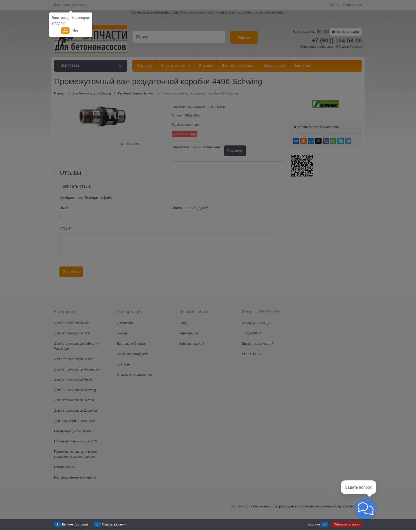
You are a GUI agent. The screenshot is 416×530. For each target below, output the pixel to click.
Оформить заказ (347, 524)
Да (65, 30)
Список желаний (114, 524)
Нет (75, 30)
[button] (365, 508)
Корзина (314, 524)
